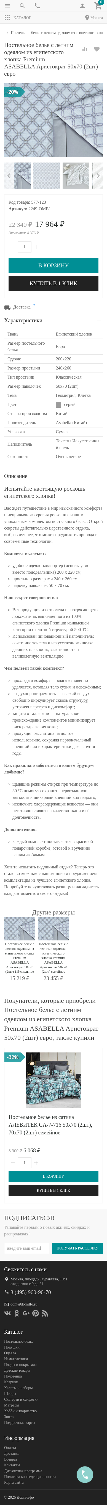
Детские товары (17, 1370)
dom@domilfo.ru (23, 1304)
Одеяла (10, 1353)
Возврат (10, 1459)
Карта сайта (14, 1482)
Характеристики (23, 320)
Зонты (9, 1416)
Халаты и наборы (18, 1388)
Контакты (12, 1465)
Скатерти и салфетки (21, 1399)
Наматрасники (16, 1359)
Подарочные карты (19, 1422)
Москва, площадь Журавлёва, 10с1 (38, 1279)
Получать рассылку (77, 1248)
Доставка (11, 1453)
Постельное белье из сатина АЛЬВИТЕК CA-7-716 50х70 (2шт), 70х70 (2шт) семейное (50, 1125)
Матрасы (11, 1405)
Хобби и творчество (20, 1411)
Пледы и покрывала (20, 1364)
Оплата (10, 1447)
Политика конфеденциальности (30, 1476)
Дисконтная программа (23, 1471)
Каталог (17, 17)
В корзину (53, 265)
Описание (15, 476)
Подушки (12, 1347)
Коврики (11, 1382)
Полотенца (13, 1376)
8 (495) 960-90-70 (30, 1292)
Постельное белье (19, 1341)
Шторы (10, 1393)
